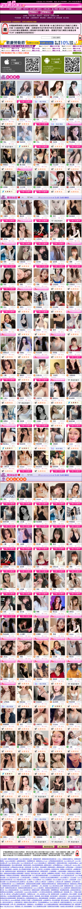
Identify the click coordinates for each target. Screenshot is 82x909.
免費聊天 (29, 142)
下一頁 (57, 197)
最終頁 (66, 197)
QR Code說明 (77, 53)
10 (53, 197)
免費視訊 (13, 97)
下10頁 (62, 197)
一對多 (47, 97)
